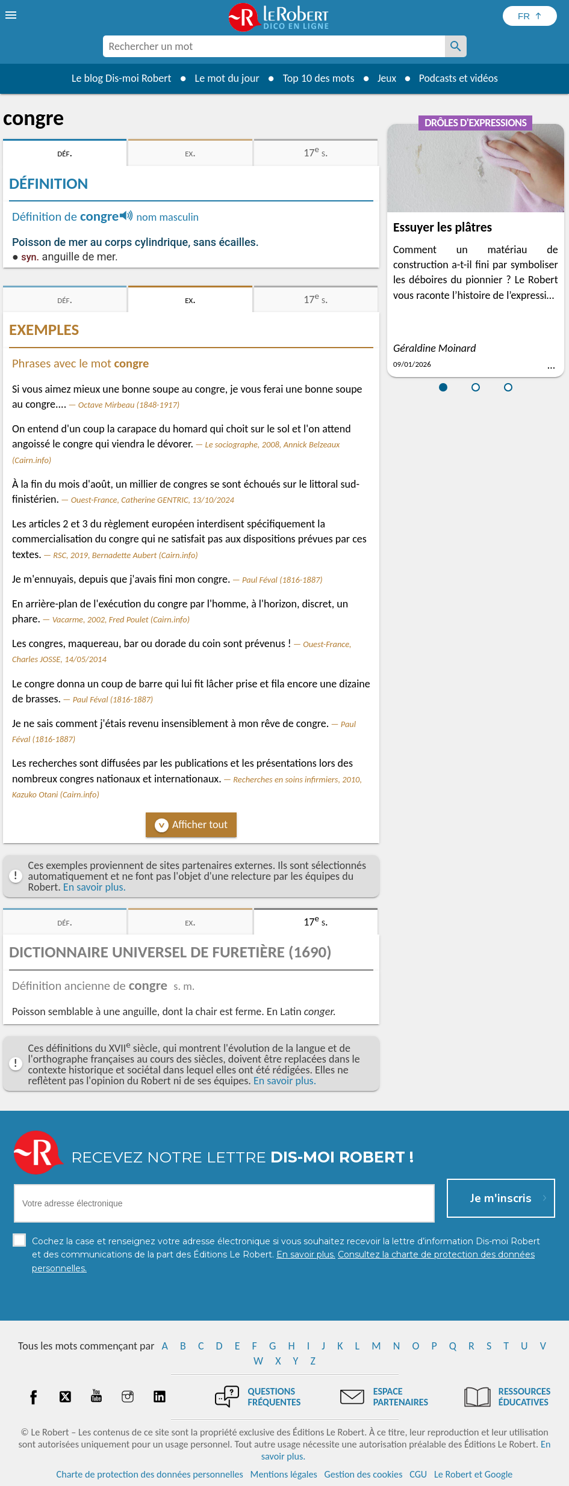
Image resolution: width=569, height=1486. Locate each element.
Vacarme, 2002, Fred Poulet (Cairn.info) (121, 619)
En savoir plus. (94, 887)
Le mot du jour (225, 78)
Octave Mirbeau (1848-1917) (128, 404)
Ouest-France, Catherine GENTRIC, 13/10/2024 (152, 499)
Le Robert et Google (473, 1473)
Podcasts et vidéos (458, 78)
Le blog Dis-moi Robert (120, 78)
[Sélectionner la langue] (530, 16)
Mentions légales (283, 1473)
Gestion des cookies (364, 1473)
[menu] (12, 15)
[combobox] (274, 46)
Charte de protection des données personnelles (150, 1473)
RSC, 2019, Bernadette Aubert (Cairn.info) (125, 555)
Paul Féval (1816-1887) (282, 579)
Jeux (385, 78)
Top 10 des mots (316, 78)
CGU (418, 1473)
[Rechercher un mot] (456, 46)
